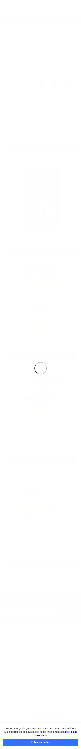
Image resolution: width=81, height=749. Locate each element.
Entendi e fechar (40, 742)
